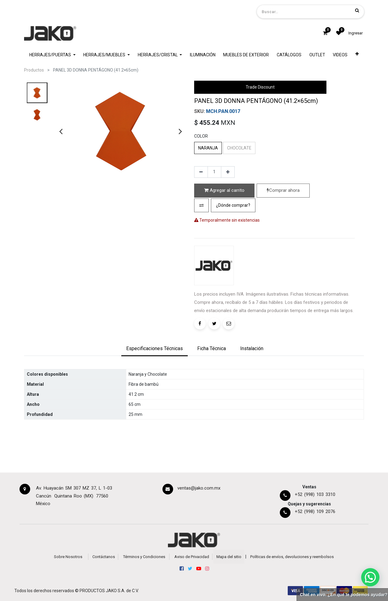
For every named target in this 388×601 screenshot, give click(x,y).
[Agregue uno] (228, 172)
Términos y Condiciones (144, 556)
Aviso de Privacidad (191, 556)
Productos (34, 70)
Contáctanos (103, 556)
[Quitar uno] (201, 172)
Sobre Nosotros (68, 556)
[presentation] (61, 131)
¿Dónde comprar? (233, 205)
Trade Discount (260, 87)
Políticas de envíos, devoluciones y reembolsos (292, 556)
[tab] (154, 349)
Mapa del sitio (228, 556)
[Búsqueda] (357, 10)
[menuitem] (202, 55)
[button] (357, 55)
